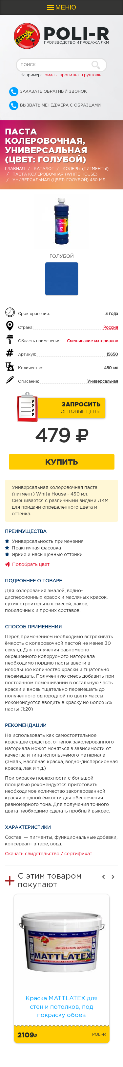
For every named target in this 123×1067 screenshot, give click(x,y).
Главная (15, 169)
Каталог (44, 169)
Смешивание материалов (92, 341)
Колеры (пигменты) (86, 169)
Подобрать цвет (31, 565)
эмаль (50, 75)
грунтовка (92, 75)
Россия (110, 327)
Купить (61, 462)
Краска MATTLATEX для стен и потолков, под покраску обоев (62, 1007)
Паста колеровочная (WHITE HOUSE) (54, 174)
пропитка (69, 75)
